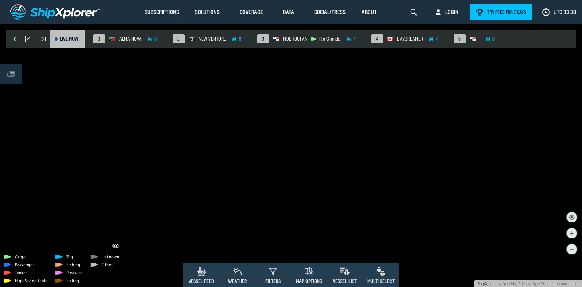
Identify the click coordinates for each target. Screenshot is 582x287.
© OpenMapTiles (512, 283)
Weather (237, 281)
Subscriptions (162, 12)
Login (451, 12)
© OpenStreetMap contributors (553, 283)
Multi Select (381, 281)
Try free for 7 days (506, 12)
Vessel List (345, 281)
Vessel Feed (201, 281)
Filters (273, 281)
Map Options (309, 281)
